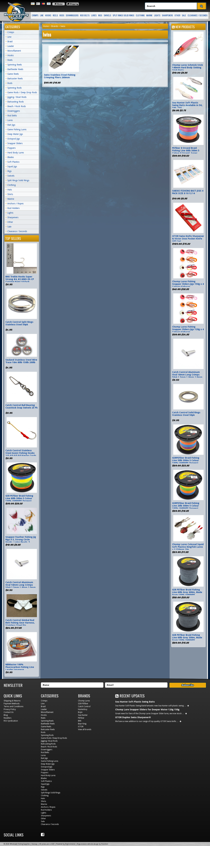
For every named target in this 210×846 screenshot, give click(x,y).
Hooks (48, 15)
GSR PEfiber (83, 703)
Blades (10, 157)
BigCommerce (70, 844)
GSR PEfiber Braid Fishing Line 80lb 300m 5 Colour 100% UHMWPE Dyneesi (19, 498)
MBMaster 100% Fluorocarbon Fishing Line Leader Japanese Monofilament (19, 668)
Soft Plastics (13, 162)
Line (41, 15)
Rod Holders (13, 208)
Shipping (72, 4)
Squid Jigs (12, 166)
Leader (10, 46)
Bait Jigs (11, 125)
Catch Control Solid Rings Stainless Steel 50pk (186, 413)
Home (58, 4)
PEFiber (81, 718)
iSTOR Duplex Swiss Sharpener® (133, 717)
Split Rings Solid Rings (123, 15)
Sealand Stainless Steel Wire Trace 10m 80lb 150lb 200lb (21, 361)
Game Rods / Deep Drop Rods (22, 92)
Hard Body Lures (15, 152)
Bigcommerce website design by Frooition (92, 844)
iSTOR (80, 726)
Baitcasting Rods (15, 101)
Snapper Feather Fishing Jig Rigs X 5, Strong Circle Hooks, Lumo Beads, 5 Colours (20, 541)
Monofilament (14, 50)
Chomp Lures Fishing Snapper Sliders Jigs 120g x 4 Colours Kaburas (188, 329)
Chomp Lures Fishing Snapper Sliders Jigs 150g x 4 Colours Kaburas (188, 284)
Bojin (80, 712)
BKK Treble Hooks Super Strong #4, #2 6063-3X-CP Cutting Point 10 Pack (19, 279)
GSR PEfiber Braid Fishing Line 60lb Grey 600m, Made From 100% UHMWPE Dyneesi (187, 593)
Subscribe (188, 685)
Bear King (82, 724)
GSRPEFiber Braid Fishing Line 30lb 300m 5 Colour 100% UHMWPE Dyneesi (185, 460)
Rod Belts (84, 15)
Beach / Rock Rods (16, 106)
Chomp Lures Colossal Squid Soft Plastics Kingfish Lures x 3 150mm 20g (188, 547)
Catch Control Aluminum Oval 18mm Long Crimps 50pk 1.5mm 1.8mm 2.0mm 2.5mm (20, 586)
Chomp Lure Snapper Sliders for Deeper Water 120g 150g (147, 709)
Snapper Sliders (15, 143)
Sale (184, 15)
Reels (55, 15)
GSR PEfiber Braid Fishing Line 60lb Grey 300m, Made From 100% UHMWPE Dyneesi (187, 639)
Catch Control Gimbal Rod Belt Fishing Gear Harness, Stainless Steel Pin (20, 623)
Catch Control (84, 706)
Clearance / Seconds (197, 15)
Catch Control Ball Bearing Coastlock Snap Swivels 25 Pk (21, 406)
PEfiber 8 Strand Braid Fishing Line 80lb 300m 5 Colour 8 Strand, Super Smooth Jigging (185, 152)
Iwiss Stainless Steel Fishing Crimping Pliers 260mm (59, 76)
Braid (9, 41)
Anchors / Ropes (15, 203)
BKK (79, 721)
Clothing (140, 15)
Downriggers (72, 15)
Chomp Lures (84, 701)
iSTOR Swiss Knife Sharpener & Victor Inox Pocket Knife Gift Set (188, 238)
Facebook (43, 834)
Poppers (11, 148)
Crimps (35, 15)
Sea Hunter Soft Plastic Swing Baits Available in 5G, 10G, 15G (187, 105)
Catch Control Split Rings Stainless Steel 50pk (19, 323)
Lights (157, 15)
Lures (94, 15)
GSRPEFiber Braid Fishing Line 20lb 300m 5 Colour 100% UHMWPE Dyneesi (185, 506)
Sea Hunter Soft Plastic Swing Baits (135, 701)
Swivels (107, 15)
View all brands (84, 729)
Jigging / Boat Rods (16, 97)
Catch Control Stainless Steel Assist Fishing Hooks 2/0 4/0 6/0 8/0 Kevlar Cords (20, 453)
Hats (9, 189)
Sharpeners (167, 15)
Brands (54, 26)
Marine (149, 15)
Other (177, 15)
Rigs (100, 15)
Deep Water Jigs (15, 134)
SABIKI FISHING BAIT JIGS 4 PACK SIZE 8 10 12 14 (187, 192)
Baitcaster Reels (15, 78)
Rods (61, 15)
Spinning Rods (14, 88)
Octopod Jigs (13, 138)
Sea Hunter (83, 715)
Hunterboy (82, 709)
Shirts (10, 194)
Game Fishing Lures (16, 129)
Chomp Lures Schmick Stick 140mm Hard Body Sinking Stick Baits (187, 67)
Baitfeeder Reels (15, 69)
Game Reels (13, 74)
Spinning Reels (14, 64)
